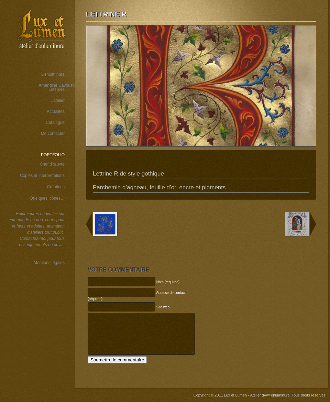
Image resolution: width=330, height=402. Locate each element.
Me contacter (53, 133)
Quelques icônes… (47, 198)
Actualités (56, 111)
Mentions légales (49, 262)
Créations (56, 186)
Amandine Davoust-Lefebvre (57, 87)
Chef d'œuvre (52, 164)
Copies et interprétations (42, 175)
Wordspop (49, 306)
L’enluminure (53, 74)
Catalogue (55, 122)
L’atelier (58, 100)
